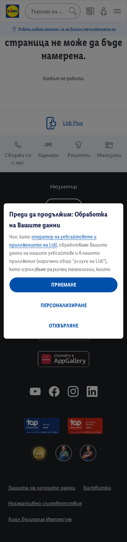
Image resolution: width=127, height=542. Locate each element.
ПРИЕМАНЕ (63, 284)
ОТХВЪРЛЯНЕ (63, 325)
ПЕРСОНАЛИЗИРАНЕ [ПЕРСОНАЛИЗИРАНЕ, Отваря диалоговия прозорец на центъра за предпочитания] (64, 305)
